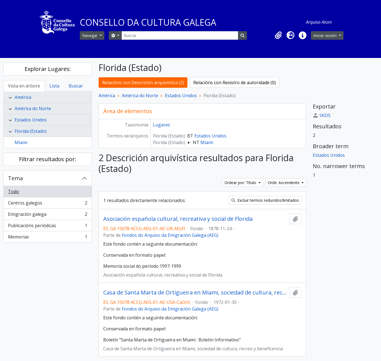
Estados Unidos (31, 120)
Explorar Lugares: (48, 69)
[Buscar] (179, 35)
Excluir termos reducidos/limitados (265, 200)
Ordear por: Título (240, 182)
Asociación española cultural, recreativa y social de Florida (178, 219)
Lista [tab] (54, 86)
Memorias (47, 237)
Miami (21, 142)
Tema (15, 178)
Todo (13, 192)
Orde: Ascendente (284, 182)
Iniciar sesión (325, 35)
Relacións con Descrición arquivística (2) (143, 82)
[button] (278, 35)
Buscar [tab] (76, 86)
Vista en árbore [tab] (24, 86)
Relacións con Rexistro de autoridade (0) (234, 82)
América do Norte (33, 108)
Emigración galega (47, 215)
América (23, 97)
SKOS (321, 115)
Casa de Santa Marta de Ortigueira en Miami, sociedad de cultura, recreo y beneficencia (195, 292)
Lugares (161, 125)
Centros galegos (47, 204)
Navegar (90, 35)
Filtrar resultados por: (47, 159)
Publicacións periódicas (47, 226)
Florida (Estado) (31, 131)
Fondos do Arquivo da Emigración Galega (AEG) (170, 235)
